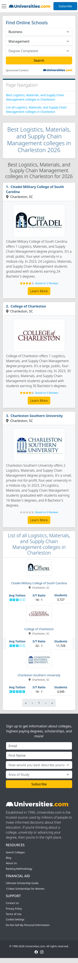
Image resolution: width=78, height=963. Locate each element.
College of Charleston (28, 306)
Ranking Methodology (19, 869)
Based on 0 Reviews (46, 512)
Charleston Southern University (37, 415)
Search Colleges (15, 852)
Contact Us (12, 903)
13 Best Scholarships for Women (25, 888)
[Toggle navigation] (4, 6)
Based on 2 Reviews (46, 283)
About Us (11, 863)
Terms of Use (13, 914)
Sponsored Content (17, 70)
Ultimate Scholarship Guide (22, 883)
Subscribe (65, 6)
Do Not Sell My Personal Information (28, 925)
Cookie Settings (15, 919)
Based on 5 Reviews (46, 393)
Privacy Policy (14, 908)
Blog (8, 858)
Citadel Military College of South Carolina (35, 189)
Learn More (39, 291)
